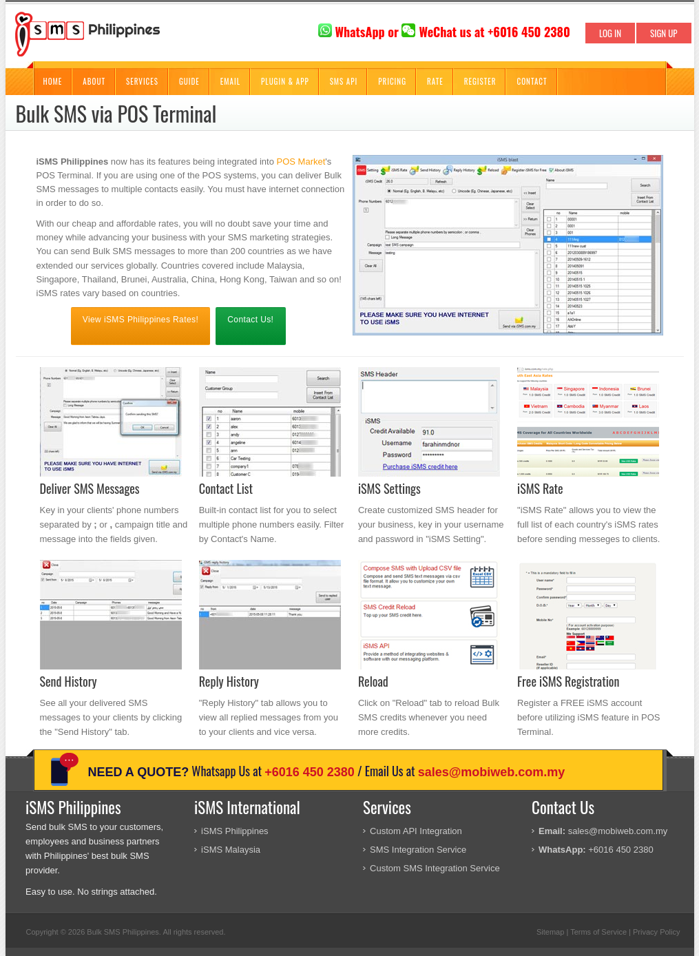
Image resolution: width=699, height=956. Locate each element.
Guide (189, 81)
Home (53, 81)
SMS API (344, 81)
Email (230, 81)
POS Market (301, 161)
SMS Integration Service (418, 849)
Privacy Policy (656, 932)
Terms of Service (598, 932)
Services (142, 81)
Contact (532, 81)
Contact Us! (250, 319)
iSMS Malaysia (230, 849)
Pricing (392, 81)
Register (480, 81)
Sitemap (550, 932)
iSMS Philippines (235, 831)
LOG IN (610, 33)
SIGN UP (663, 33)
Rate (435, 81)
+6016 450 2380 (309, 772)
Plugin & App (285, 81)
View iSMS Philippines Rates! (140, 319)
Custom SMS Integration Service (435, 868)
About (94, 81)
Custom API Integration (416, 831)
